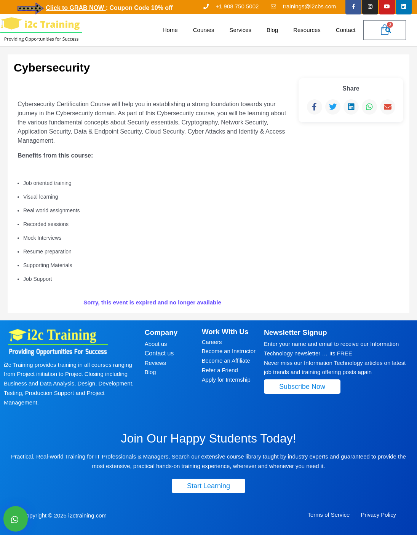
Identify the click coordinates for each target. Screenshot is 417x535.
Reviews (155, 363)
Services (241, 30)
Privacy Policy (378, 514)
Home (170, 30)
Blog (272, 30)
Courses (203, 30)
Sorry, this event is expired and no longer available (152, 302)
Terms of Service (328, 514)
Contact (346, 30)
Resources (307, 30)
